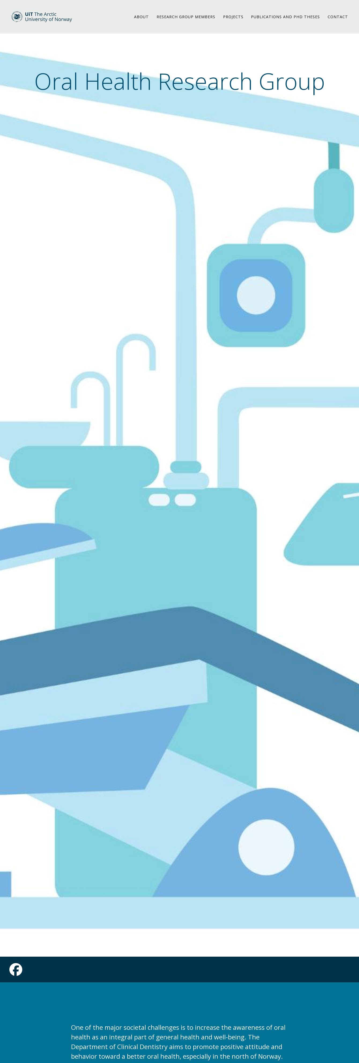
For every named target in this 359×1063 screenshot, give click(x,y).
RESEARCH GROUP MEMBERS (186, 19)
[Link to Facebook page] (15, 973)
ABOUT (141, 19)
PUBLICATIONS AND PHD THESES (285, 19)
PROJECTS (233, 19)
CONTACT (338, 19)
